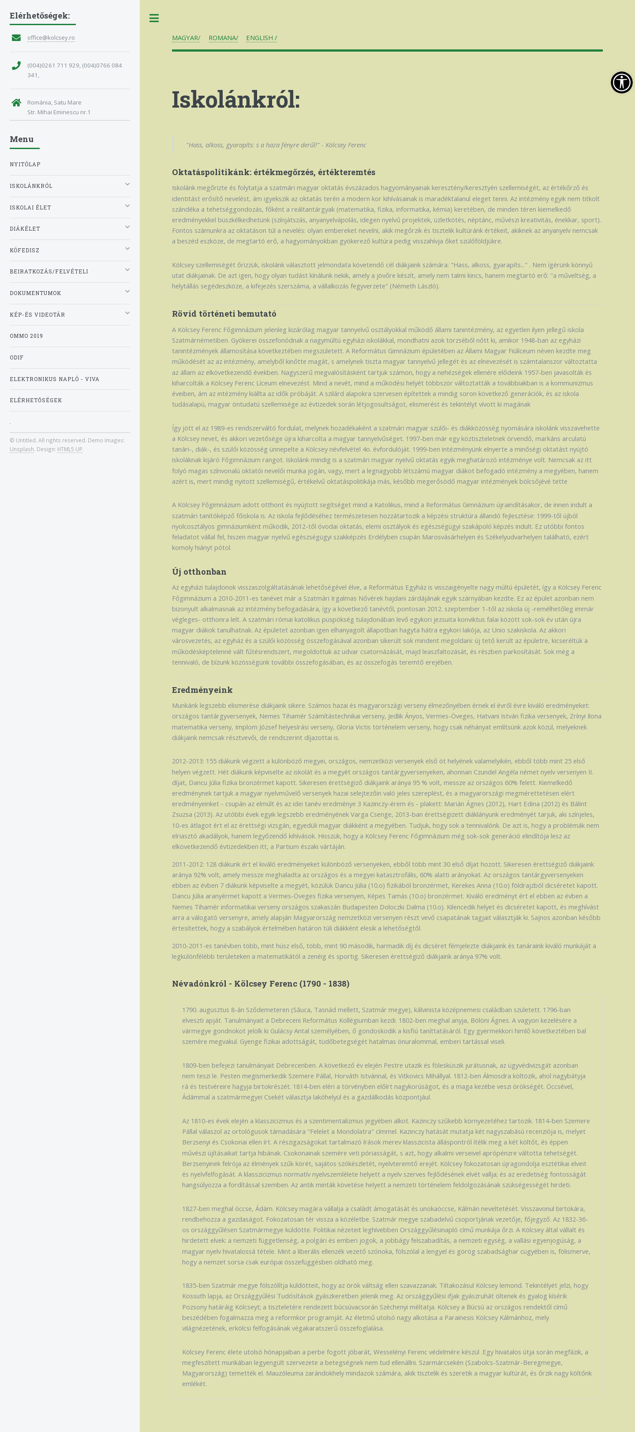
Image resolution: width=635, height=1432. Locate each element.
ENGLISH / (261, 37)
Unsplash (22, 448)
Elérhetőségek (36, 400)
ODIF (17, 357)
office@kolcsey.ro (51, 37)
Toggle (154, 18)
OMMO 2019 (26, 336)
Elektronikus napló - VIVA (55, 379)
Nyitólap (25, 164)
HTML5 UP (69, 448)
